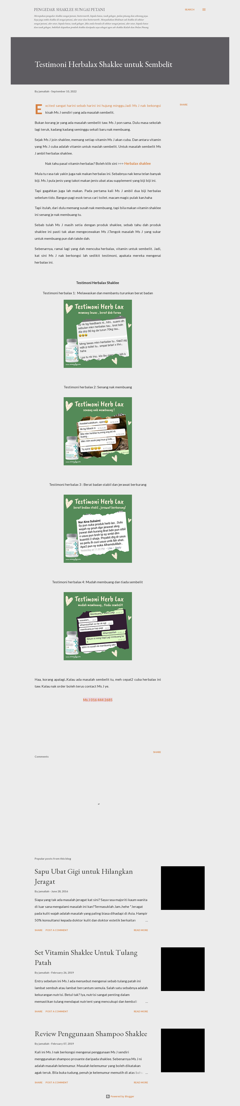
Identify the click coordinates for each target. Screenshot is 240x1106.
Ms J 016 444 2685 (97, 700)
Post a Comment (57, 930)
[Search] (189, 9)
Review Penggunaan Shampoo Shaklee (91, 1033)
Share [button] (184, 104)
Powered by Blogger (120, 1096)
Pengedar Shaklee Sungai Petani (69, 9)
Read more (141, 930)
